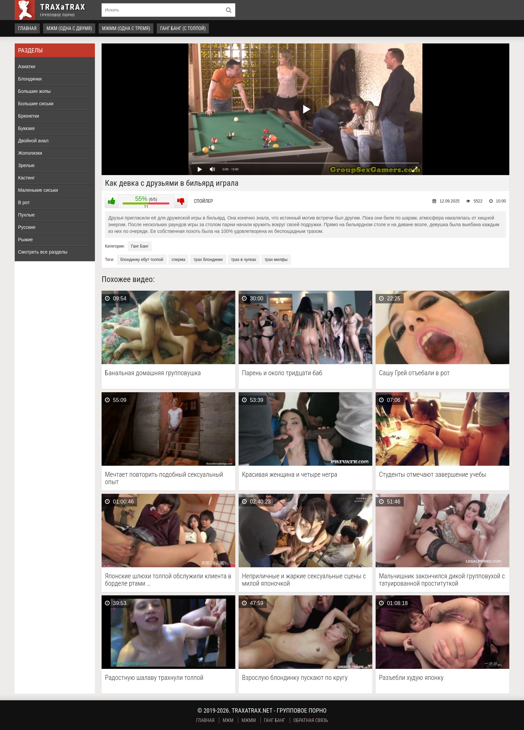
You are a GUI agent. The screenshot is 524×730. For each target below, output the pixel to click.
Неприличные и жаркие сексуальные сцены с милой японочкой (304, 579)
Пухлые (26, 214)
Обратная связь (310, 720)
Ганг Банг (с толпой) (183, 28)
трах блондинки (208, 259)
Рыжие (25, 239)
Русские (26, 227)
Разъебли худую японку (411, 678)
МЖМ (228, 720)
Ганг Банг (139, 246)
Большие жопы (34, 91)
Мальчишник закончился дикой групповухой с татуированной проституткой (442, 579)
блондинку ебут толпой (141, 259)
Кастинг (26, 177)
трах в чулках (243, 259)
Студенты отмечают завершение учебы (432, 474)
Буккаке (26, 128)
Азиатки (26, 66)
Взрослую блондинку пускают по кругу (295, 678)
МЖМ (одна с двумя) (69, 28)
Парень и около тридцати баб (282, 373)
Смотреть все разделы (43, 252)
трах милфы (276, 259)
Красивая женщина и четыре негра (289, 474)
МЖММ (249, 720)
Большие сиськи (35, 103)
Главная (27, 28)
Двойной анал (33, 140)
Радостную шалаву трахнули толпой (154, 678)
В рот (24, 202)
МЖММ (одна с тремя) (126, 28)
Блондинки (30, 79)
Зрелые (26, 165)
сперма (178, 259)
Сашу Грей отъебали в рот (414, 373)
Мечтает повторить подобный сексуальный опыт (164, 478)
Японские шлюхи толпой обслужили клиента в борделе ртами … (168, 579)
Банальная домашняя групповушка (153, 373)
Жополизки (30, 153)
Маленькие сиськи (38, 190)
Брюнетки (28, 116)
